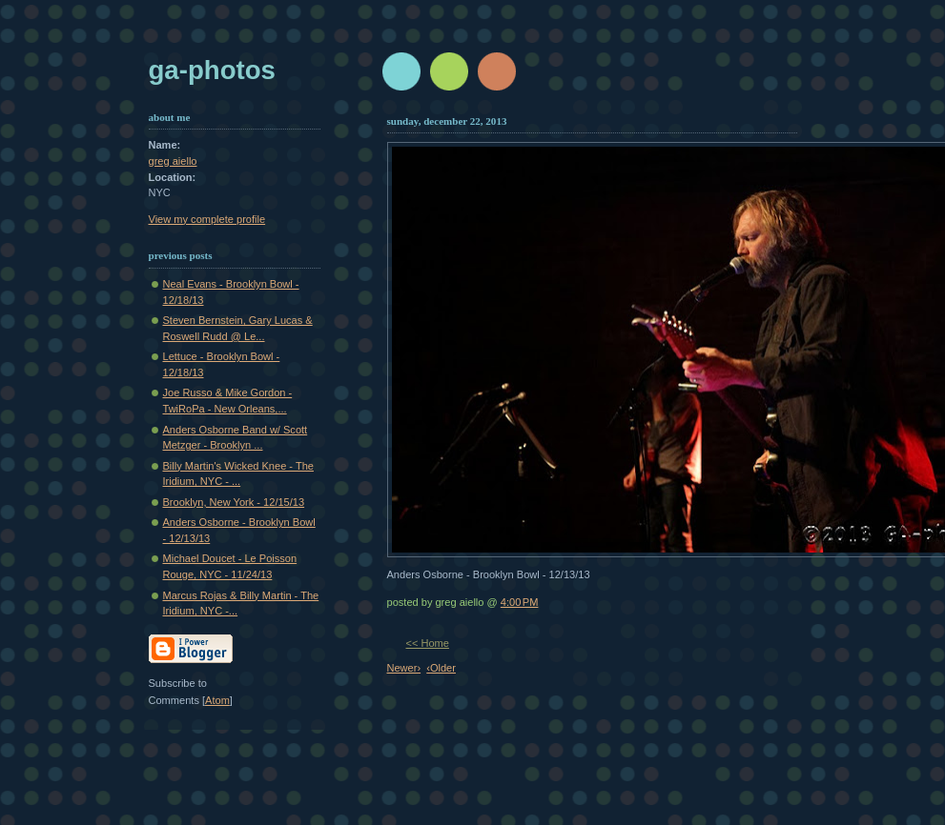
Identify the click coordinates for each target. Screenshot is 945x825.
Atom (217, 700)
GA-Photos (212, 70)
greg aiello (173, 161)
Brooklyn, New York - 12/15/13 (234, 502)
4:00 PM (520, 602)
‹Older (441, 668)
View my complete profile (207, 219)
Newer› (404, 668)
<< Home (427, 643)
